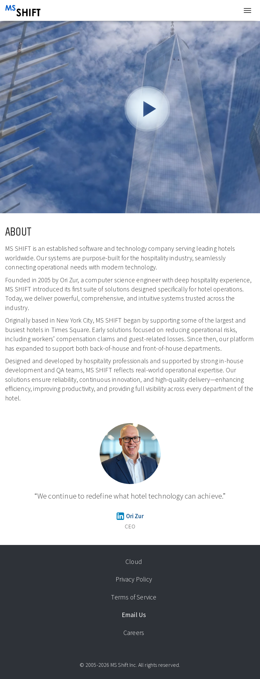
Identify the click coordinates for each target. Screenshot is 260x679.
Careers (133, 633)
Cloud (133, 561)
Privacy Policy (134, 579)
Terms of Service (133, 597)
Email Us (134, 615)
